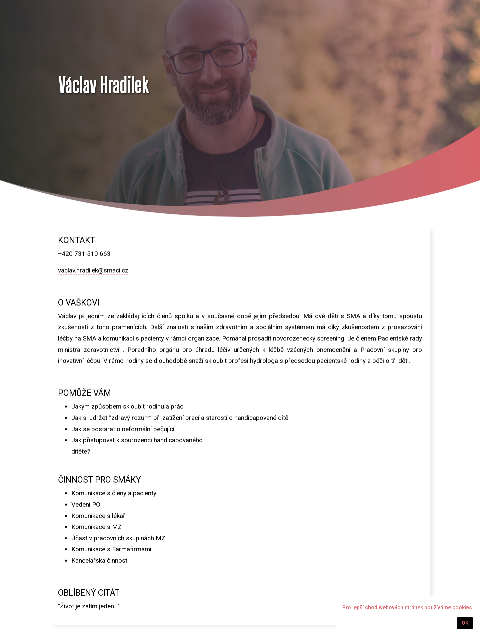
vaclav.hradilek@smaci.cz (93, 270)
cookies (462, 607)
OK (465, 623)
